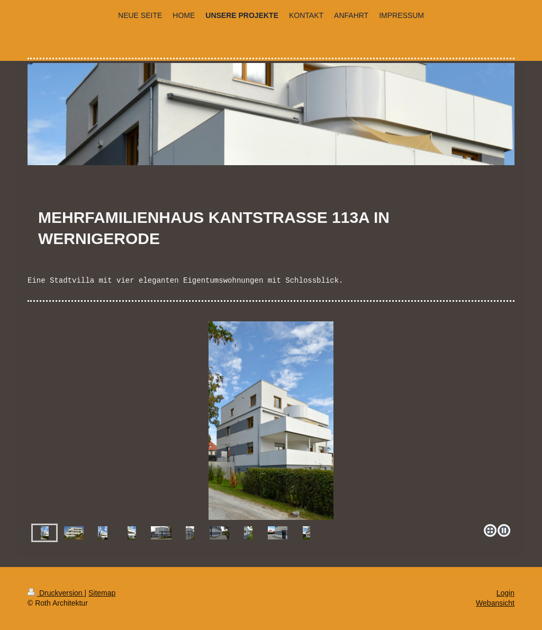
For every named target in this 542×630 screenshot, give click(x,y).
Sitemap (101, 593)
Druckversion (56, 593)
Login (505, 593)
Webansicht (495, 603)
